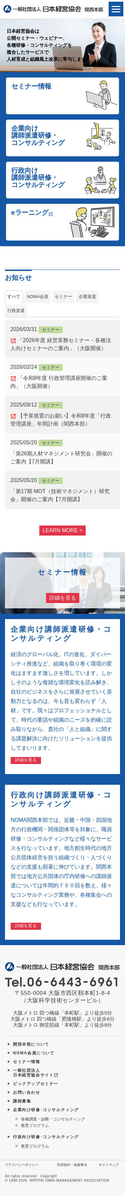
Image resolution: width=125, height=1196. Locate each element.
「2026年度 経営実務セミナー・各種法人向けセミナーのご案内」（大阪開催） (62, 338)
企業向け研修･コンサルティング (46, 1109)
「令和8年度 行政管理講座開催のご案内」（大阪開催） (62, 376)
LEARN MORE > (63, 530)
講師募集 (22, 1101)
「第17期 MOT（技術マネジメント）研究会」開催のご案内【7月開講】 (62, 489)
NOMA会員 (37, 296)
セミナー (63, 296)
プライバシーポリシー (21, 1165)
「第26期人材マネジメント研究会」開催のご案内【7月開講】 (62, 451)
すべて (13, 296)
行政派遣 (16, 310)
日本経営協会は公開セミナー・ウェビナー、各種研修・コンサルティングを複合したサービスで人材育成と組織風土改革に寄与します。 (49, 45)
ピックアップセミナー (35, 1083)
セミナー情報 (26, 1061)
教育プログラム (35, 1125)
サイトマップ (109, 1165)
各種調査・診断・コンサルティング (53, 1119)
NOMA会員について (34, 1053)
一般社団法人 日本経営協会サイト (35, 1073)
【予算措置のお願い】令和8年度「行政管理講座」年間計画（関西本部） (62, 414)
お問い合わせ (26, 1092)
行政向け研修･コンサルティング (46, 1137)
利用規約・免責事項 (72, 1165)
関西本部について (31, 1044)
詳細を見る (62, 598)
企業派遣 (87, 296)
